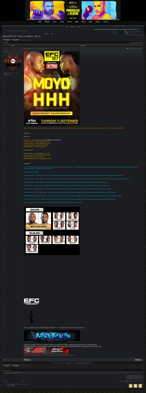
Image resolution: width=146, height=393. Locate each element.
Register (47, 33)
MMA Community (17, 31)
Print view (6, 42)
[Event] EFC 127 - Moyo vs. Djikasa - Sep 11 (22, 36)
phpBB (13, 384)
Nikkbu (12, 385)
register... (138, 29)
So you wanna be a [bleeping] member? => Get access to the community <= (54, 328)
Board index (9, 31)
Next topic (140, 42)
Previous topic (134, 42)
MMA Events (24, 31)
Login (52, 33)
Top (4, 359)
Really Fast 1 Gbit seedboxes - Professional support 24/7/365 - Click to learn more (46, 353)
